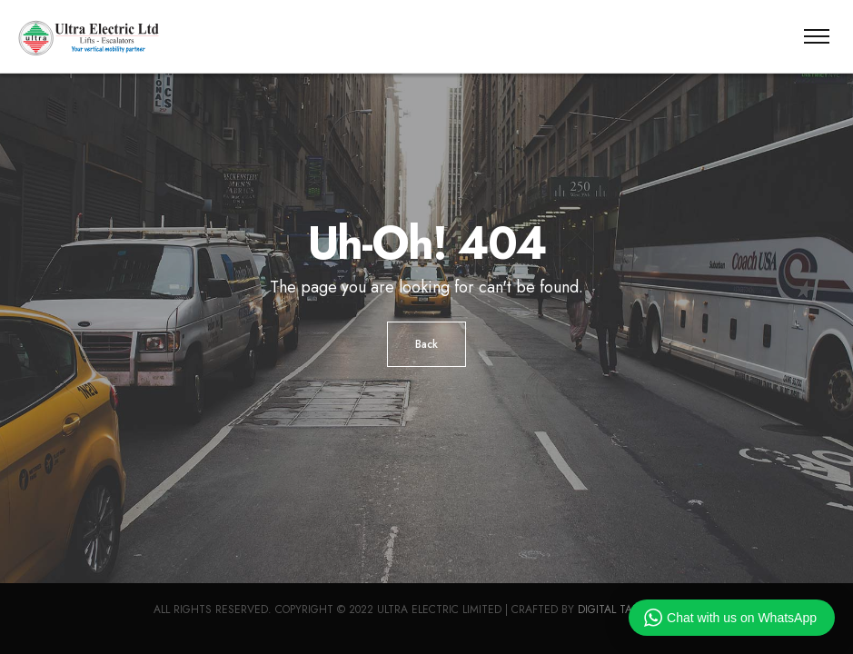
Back (426, 344)
